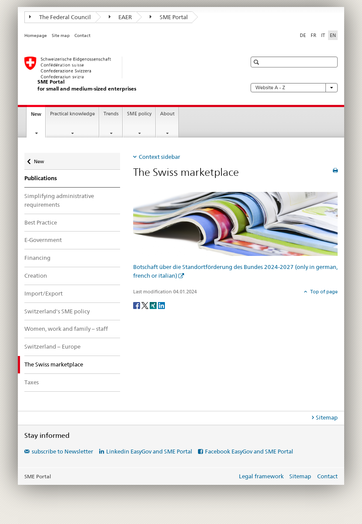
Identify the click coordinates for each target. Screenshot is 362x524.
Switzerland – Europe (52, 346)
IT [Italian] (323, 35)
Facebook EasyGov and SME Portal (249, 451)
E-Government (43, 239)
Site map (61, 35)
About (167, 114)
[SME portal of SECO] (126, 74)
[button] (257, 62)
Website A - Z (294, 88)
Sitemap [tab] (327, 417)
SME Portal (169, 17)
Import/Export (43, 293)
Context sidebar (159, 156)
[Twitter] (145, 305)
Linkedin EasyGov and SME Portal (149, 451)
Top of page (323, 292)
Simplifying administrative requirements (59, 200)
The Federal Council (60, 17)
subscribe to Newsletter (62, 451)
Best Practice (40, 222)
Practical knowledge (72, 114)
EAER (120, 17)
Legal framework (261, 476)
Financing (37, 257)
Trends (111, 114)
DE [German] (303, 35)
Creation (35, 275)
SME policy (139, 114)
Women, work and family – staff (66, 328)
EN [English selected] (333, 35)
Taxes (31, 382)
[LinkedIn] (161, 305)
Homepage (35, 35)
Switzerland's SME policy (57, 311)
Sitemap (300, 476)
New (38, 116)
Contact (82, 35)
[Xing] (154, 305)
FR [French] (313, 35)
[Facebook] (137, 305)
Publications (40, 178)
